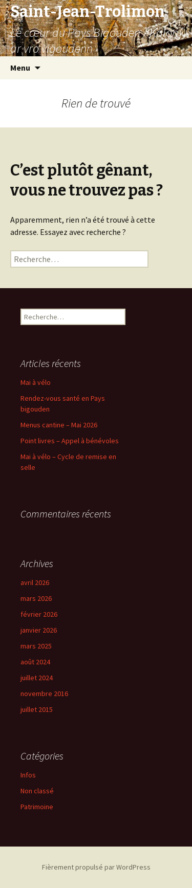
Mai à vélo (35, 382)
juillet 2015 (36, 709)
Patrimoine (36, 806)
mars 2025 (36, 646)
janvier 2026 (38, 630)
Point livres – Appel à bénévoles (69, 440)
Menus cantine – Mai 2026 (58, 424)
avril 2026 (34, 582)
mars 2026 (36, 598)
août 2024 (35, 661)
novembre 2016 (44, 693)
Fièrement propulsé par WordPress (96, 867)
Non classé (37, 790)
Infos (28, 774)
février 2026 (38, 614)
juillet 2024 (36, 677)
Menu (20, 67)
